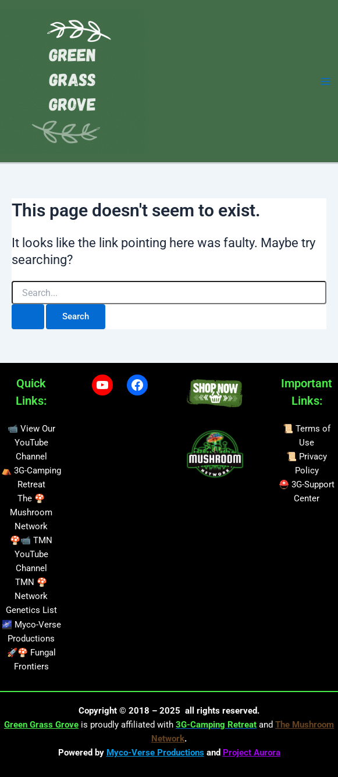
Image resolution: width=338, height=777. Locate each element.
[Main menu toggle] (326, 81)
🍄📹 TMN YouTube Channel (31, 554)
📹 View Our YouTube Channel (31, 442)
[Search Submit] (28, 316)
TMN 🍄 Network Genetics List (31, 596)
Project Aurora (251, 752)
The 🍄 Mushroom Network (31, 512)
